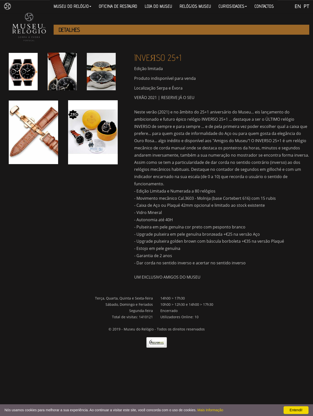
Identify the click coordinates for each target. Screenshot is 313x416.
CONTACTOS (264, 6)
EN (298, 6)
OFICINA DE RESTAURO (118, 6)
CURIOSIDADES (232, 6)
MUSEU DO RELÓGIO (72, 6)
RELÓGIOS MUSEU (195, 6)
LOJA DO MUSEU (158, 6)
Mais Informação (210, 410)
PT (306, 6)
